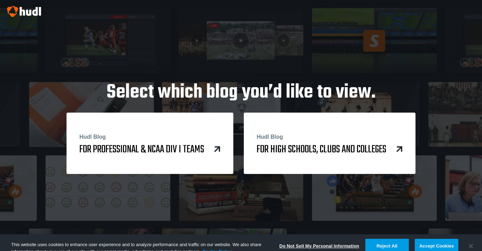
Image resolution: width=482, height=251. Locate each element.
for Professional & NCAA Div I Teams (149, 144)
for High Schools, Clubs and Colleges (330, 144)
